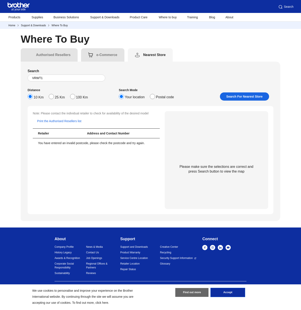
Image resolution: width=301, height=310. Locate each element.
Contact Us (92, 252)
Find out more (192, 293)
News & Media (94, 246)
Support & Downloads (104, 17)
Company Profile (64, 246)
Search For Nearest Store (244, 96)
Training (192, 17)
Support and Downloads (134, 246)
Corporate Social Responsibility (64, 265)
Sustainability (62, 273)
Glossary (165, 263)
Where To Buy (60, 25)
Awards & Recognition (67, 258)
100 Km (82, 97)
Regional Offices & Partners (96, 265)
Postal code (165, 97)
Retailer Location (130, 263)
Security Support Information (176, 258)
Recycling (165, 252)
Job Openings (94, 258)
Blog (212, 17)
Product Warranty (130, 252)
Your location (135, 97)
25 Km (60, 97)
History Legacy (63, 252)
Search (285, 6)
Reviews (91, 273)
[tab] (53, 55)
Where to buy (168, 17)
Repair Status (128, 269)
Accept (228, 293)
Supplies (37, 17)
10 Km (39, 97)
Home (11, 25)
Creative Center (169, 246)
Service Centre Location (134, 258)
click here (102, 302)
